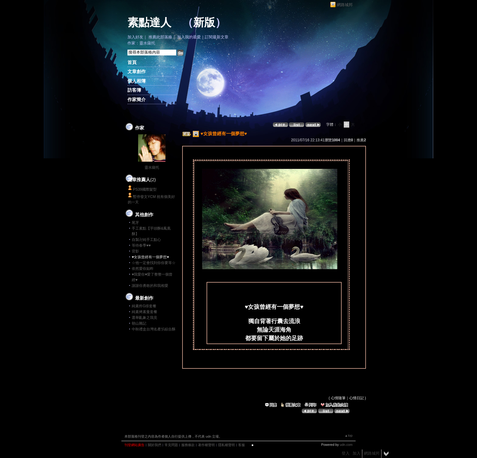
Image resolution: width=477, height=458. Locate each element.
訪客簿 (134, 90)
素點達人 (149, 22)
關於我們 (154, 445)
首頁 (132, 62)
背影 (135, 251)
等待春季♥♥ (141, 245)
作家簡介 (136, 99)
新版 (204, 22)
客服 (241, 445)
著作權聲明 (206, 445)
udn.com (346, 444)
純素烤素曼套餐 (144, 312)
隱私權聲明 (226, 445)
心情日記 (356, 398)
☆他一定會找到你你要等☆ (154, 263)
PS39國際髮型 (144, 189)
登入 (346, 453)
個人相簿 (136, 80)
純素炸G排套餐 (144, 306)
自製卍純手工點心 (146, 240)
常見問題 (171, 445)
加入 (356, 453)
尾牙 (135, 222)
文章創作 (136, 71)
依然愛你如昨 (143, 268)
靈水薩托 (151, 167)
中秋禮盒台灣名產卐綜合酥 (154, 329)
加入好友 (135, 37)
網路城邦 (345, 4)
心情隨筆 (338, 398)
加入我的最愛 (189, 37)
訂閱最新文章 (216, 37)
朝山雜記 (139, 323)
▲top (349, 435)
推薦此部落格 (160, 37)
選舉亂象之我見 (144, 317)
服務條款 (188, 445)
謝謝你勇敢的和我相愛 (150, 286)
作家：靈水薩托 (141, 43)
